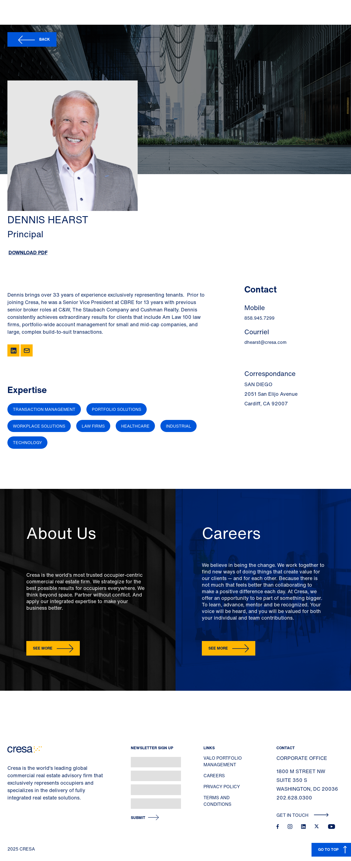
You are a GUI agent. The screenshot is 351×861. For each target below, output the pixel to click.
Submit (138, 817)
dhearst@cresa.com (265, 342)
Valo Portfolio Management (222, 761)
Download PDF (28, 252)
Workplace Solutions (39, 426)
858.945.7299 (259, 318)
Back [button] (44, 39)
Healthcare (135, 426)
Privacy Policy (221, 786)
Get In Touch (302, 815)
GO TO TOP (328, 849)
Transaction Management (44, 409)
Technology (27, 442)
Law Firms (93, 426)
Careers (214, 775)
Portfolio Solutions (116, 409)
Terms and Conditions (217, 800)
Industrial (178, 426)
